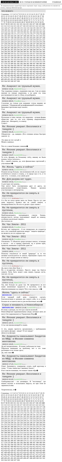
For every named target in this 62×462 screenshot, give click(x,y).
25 (13, 16)
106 (30, 24)
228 (18, 42)
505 (9, 81)
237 (2, 44)
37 (41, 16)
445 (40, 71)
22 (7, 16)
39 (2, 18)
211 (9, 40)
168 (5, 34)
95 (43, 22)
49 (25, 18)
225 (9, 42)
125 (2, 28)
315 (28, 54)
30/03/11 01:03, (8, 379)
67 (22, 20)
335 (2, 57)
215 (21, 40)
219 (34, 40)
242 (18, 44)
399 (28, 65)
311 (15, 54)
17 (39, 14)
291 (40, 50)
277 (40, 48)
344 (31, 57)
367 (15, 61)
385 (28, 63)
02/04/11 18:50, (8, 170)
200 (18, 38)
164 (37, 32)
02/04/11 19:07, (8, 155)
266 (5, 48)
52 (32, 18)
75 (41, 20)
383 (21, 63)
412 (24, 67)
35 (36, 16)
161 (28, 32)
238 (5, 44)
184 (12, 36)
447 (2, 73)
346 (37, 57)
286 (24, 50)
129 (15, 28)
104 (24, 24)
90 (32, 22)
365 (9, 61)
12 (28, 14)
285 (21, 50)
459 (40, 73)
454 (24, 73)
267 (9, 48)
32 (29, 16)
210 (5, 40)
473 (40, 75)
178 (37, 34)
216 (24, 40)
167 (2, 34)
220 (37, 40)
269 (15, 48)
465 (15, 75)
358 (31, 59)
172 (18, 34)
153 (2, 32)
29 (22, 16)
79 (7, 22)
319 (40, 54)
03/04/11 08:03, (8, 101)
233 (34, 42)
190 (31, 36)
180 (43, 34)
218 (31, 40)
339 (15, 57)
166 (43, 32)
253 (9, 46)
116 (18, 26)
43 (11, 18)
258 (24, 46)
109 (40, 24)
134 (31, 28)
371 (28, 61)
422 (12, 69)
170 (12, 34)
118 (24, 26)
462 (5, 75)
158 (18, 32)
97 (4, 24)
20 (2, 16)
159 (21, 32)
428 (31, 69)
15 (34, 14)
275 (34, 48)
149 (34, 30)
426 (24, 69)
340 (18, 57)
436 (12, 71)
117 (21, 26)
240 (12, 44)
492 (12, 79)
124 (43, 26)
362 (43, 59)
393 (9, 65)
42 (9, 18)
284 (18, 50)
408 (12, 67)
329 (28, 55)
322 (5, 55)
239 (9, 44)
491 (9, 79)
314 (24, 54)
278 (43, 48)
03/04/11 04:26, (8, 132)
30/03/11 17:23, (8, 364)
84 (18, 22)
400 (31, 65)
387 (34, 63)
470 (31, 75)
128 (12, 28)
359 (34, 59)
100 (11, 24)
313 (21, 54)
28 (20, 16)
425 (21, 69)
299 (21, 52)
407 (9, 67)
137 (40, 28)
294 (5, 52)
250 (43, 44)
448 (5, 73)
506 (12, 81)
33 (32, 16)
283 (15, 50)
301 (28, 52)
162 (31, 32)
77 (2, 22)
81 (11, 22)
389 (40, 63)
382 (18, 63)
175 (28, 34)
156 (12, 32)
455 (28, 73)
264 (43, 46)
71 (32, 20)
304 (37, 52)
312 (18, 54)
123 (40, 26)
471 (34, 75)
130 (18, 28)
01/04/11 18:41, (8, 213)
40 (4, 18)
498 (31, 79)
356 (24, 59)
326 (18, 55)
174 (24, 34)
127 (9, 28)
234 (37, 42)
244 (24, 44)
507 (15, 81)
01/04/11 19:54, (8, 182)
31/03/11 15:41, (8, 283)
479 (15, 77)
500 (37, 79)
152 (43, 30)
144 (18, 30)
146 (24, 30)
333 (40, 55)
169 (9, 34)
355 (21, 59)
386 (31, 63)
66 (20, 20)
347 (40, 57)
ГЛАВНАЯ (56, 2)
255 (15, 46)
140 (5, 30)
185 (15, 36)
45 (16, 18)
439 (21, 71)
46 (18, 18)
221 (40, 40)
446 (43, 71)
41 (7, 18)
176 (31, 34)
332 (37, 55)
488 (43, 77)
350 (5, 59)
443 (34, 71)
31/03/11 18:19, (8, 239)
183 (9, 36)
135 (34, 28)
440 (24, 71)
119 (27, 26)
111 (2, 26)
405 (2, 67)
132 (24, 28)
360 (37, 59)
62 (11, 20)
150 (37, 30)
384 (24, 63)
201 (21, 38)
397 (21, 65)
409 (15, 67)
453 (21, 73)
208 (43, 38)
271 (21, 48)
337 (9, 57)
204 (31, 38)
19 (43, 14)
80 (9, 22)
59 (4, 20)
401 (34, 65)
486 (37, 77)
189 (28, 36)
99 (9, 24)
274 (31, 48)
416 (37, 67)
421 (9, 69)
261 (34, 46)
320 (43, 54)
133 (28, 28)
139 (2, 30)
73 (36, 20)
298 (18, 52)
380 (12, 63)
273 (28, 48)
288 (31, 50)
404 (43, 65)
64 (16, 20)
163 (34, 32)
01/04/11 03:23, (8, 227)
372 (31, 61)
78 (4, 22)
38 (43, 16)
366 (12, 61)
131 (21, 28)
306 (43, 52)
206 (37, 38)
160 (24, 32)
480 (18, 77)
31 (27, 16)
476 (5, 77)
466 (18, 75)
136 (37, 28)
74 (38, 20)
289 (34, 50)
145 (21, 30)
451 (15, 73)
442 (31, 71)
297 (15, 52)
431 (40, 69)
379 (9, 63)
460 (43, 73)
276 (37, 48)
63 (13, 20)
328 (24, 55)
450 (12, 73)
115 (15, 26)
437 (15, 71)
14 (32, 14)
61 (9, 20)
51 (29, 18)
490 (5, 79)
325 (15, 55)
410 (18, 67)
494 (18, 79)
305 (40, 52)
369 (21, 61)
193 (40, 36)
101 (14, 24)
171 (15, 34)
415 (34, 67)
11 (25, 14)
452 (18, 73)
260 (31, 46)
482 (24, 77)
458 (37, 73)
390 (43, 63)
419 (2, 69)
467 (21, 75)
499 (34, 79)
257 (21, 46)
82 (13, 22)
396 (18, 65)
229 (21, 42)
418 (43, 67)
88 (27, 22)
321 (2, 55)
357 (28, 59)
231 (28, 42)
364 (5, 61)
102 (18, 24)
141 (9, 30)
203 (28, 38)
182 (5, 36)
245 (28, 44)
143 (15, 30)
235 (40, 42)
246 (31, 44)
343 (28, 57)
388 (37, 63)
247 (34, 44)
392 (5, 65)
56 (41, 18)
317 (34, 54)
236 (43, 42)
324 (12, 55)
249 (40, 44)
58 (2, 20)
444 (37, 71)
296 (12, 52)
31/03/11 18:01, (8, 251)
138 (43, 28)
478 (12, 77)
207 (40, 38)
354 (18, 59)
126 (5, 28)
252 (5, 46)
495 (21, 79)
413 (28, 67)
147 (28, 30)
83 (16, 22)
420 (5, 69)
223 (2, 42)
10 (23, 14)
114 (11, 26)
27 (18, 16)
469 (28, 75)
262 (37, 46)
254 (12, 46)
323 (9, 55)
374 (37, 61)
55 (38, 18)
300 (24, 52)
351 (9, 59)
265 (2, 48)
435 (9, 71)
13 (30, 14)
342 (24, 57)
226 (12, 42)
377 (2, 63)
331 (34, 55)
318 (37, 54)
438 (18, 71)
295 (9, 52)
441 (28, 71)
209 (2, 40)
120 (30, 26)
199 (15, 38)
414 (31, 67)
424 (18, 69)
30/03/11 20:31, (8, 323)
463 (9, 75)
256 (18, 46)
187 (21, 36)
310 (12, 54)
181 (2, 36)
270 (18, 48)
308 (5, 54)
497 (28, 79)
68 (25, 20)
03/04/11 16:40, (8, 89)
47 (20, 18)
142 (12, 30)
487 (40, 77)
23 (9, 16)
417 (40, 67)
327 (21, 55)
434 (5, 71)
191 (34, 36)
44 (13, 18)
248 (37, 44)
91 (34, 22)
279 (2, 50)
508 (18, 81)
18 (41, 14)
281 (9, 50)
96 (2, 24)
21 (4, 16)
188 (24, 36)
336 (5, 57)
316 (31, 54)
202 (24, 38)
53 (34, 18)
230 (24, 42)
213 (15, 40)
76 (43, 20)
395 (15, 65)
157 (15, 32)
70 (29, 20)
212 (12, 40)
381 (15, 63)
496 (24, 79)
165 (40, 32)
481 (21, 77)
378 (5, 63)
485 (34, 77)
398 (24, 65)
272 (24, 48)
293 (2, 52)
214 (18, 40)
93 (38, 22)
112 (5, 26)
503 (2, 81)
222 (43, 40)
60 (7, 20)
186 (18, 36)
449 (9, 73)
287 (28, 50)
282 (12, 50)
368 (18, 61)
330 (31, 55)
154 (5, 32)
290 (37, 50)
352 (12, 59)
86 (22, 22)
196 (5, 38)
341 (21, 57)
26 (16, 16)
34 (34, 16)
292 (43, 50)
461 (2, 75)
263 (40, 46)
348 (43, 57)
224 (5, 42)
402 (37, 65)
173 (21, 34)
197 (9, 38)
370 (24, 61)
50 (27, 18)
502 (43, 79)
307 (2, 54)
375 (40, 61)
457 (34, 73)
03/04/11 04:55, (8, 115)
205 (34, 38)
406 (5, 67)
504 (5, 81)
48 (22, 18)
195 (2, 38)
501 (40, 79)
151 (40, 30)
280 (5, 50)
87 (25, 22)
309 (9, 54)
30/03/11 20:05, (8, 344)
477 (9, 77)
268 (12, 48)
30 (25, 16)
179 (40, 34)
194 (43, 36)
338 (12, 57)
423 (15, 69)
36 (38, 16)
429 (34, 69)
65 (18, 20)
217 (28, 40)
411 (21, 67)
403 (40, 65)
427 (28, 69)
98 (7, 24)
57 (43, 18)
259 (28, 46)
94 (41, 22)
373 (34, 61)
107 (34, 24)
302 (31, 52)
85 (20, 22)
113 (8, 26)
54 (36, 18)
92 (36, 22)
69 (27, 20)
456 (31, 73)
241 (15, 44)
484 (31, 77)
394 (12, 65)
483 (28, 77)
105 (27, 24)
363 (2, 61)
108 (37, 24)
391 (2, 65)
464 (12, 75)
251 (2, 46)
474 (43, 75)
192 (37, 36)
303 (34, 52)
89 (29, 22)
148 (31, 30)
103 (21, 24)
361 (40, 59)
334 (43, 55)
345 (34, 57)
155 (9, 32)
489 (2, 79)
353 (15, 59)
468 (24, 75)
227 (15, 42)
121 (33, 26)
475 (2, 77)
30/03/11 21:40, (14, 307)
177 (34, 34)
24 (11, 16)
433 (2, 71)
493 (15, 79)
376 (43, 61)
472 (37, 75)
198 (12, 38)
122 (37, 26)
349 (2, 59)
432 (43, 69)
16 (37, 14)
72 (34, 20)
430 (37, 69)
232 (31, 42)
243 (21, 44)
